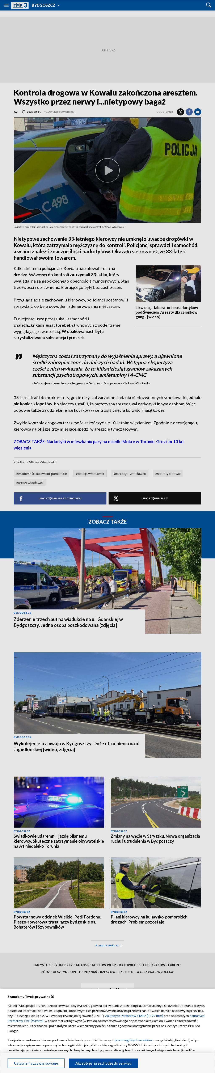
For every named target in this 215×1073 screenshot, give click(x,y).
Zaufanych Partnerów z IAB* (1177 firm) (134, 1016)
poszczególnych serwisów (133, 1040)
